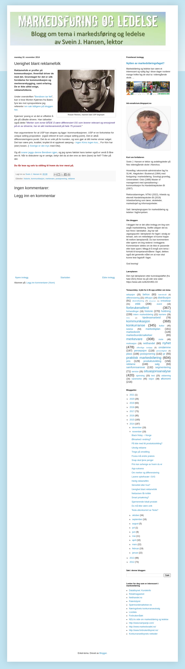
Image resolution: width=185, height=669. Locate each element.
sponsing (140, 375)
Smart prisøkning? (140, 497)
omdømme (164, 347)
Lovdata (133, 612)
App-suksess (138, 468)
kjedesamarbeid (151, 317)
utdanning (166, 375)
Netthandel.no (135, 597)
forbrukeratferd (137, 308)
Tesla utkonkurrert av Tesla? (145, 510)
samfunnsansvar (135, 367)
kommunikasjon (37, 179)
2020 (132, 399)
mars (135, 544)
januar (135, 553)
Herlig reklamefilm (140, 481)
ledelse (129, 329)
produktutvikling (152, 361)
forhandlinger (132, 311)
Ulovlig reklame (139, 448)
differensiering (133, 298)
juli (133, 527)
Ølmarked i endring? (141, 439)
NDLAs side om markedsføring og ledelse (148, 619)
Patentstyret (134, 601)
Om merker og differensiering (145, 472)
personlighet (161, 351)
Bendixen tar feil (43, 96)
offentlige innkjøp (144, 347)
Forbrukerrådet (136, 615)
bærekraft (162, 295)
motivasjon (131, 343)
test (153, 375)
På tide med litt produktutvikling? (147, 443)
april (134, 540)
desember (137, 427)
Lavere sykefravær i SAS (143, 476)
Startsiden (65, 277)
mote (160, 339)
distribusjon (164, 297)
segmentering (163, 367)
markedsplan (153, 328)
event (159, 304)
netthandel (149, 343)
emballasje (166, 301)
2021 (132, 395)
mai (134, 536)
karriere (162, 314)
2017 (132, 411)
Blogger (103, 653)
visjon (151, 379)
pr (164, 353)
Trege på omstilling (141, 452)
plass (129, 353)
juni (134, 532)
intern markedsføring (143, 314)
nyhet (166, 343)
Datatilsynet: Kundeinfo (140, 590)
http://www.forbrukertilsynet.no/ (143, 630)
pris (128, 361)
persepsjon (140, 350)
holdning (166, 311)
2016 (132, 415)
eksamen (152, 301)
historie (27, 179)
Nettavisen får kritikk (141, 493)
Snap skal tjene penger (143, 460)
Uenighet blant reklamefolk (144, 489)
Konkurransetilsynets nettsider (143, 634)
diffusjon (149, 298)
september (137, 519)
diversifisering (138, 301)
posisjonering (61, 179)
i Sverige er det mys (39, 145)
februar (135, 548)
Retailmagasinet (136, 594)
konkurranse (135, 325)
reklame (71, 179)
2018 (132, 407)
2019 (132, 403)
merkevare (49, 179)
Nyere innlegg (21, 277)
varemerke (137, 379)
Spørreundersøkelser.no (140, 605)
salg (157, 364)
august (135, 523)
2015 (132, 419)
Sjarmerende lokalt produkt (144, 502)
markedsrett (133, 332)
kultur (161, 325)
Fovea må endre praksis (143, 456)
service (135, 371)
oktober (136, 515)
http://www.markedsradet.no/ (142, 626)
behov (146, 294)
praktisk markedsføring (143, 357)
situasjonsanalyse (157, 371)
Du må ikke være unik (142, 506)
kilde (128, 318)
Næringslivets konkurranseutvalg (144, 608)
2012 (132, 562)
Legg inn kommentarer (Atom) (41, 282)
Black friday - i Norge (141, 435)
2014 (132, 424)
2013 (132, 558)
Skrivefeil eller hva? (141, 485)
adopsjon (130, 294)
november (137, 431)
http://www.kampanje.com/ (141, 623)
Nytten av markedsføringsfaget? (145, 63)
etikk (138, 303)
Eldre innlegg (108, 277)
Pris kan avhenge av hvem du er (147, 464)
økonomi (166, 378)
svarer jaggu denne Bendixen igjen (39, 152)
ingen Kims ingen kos (86, 142)
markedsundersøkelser (139, 335)
